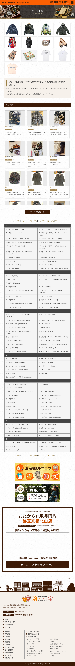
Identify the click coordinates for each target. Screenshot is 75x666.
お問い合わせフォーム (40, 564)
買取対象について (33, 634)
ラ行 (52, 221)
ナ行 (35, 221)
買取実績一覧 (39, 212)
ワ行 (56, 221)
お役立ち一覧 (9, 658)
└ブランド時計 (30, 644)
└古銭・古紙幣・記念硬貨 (34, 653)
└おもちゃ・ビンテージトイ (57, 651)
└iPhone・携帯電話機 (55, 646)
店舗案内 (7, 631)
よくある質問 (9, 650)
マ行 (43, 221)
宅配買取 (7, 642)
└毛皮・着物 (30, 648)
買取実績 (7, 634)
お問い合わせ (9, 624)
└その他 (51, 656)
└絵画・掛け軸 (53, 639)
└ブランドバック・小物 (33, 641)
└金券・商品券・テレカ (56, 644)
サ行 (26, 221)
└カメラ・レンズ (54, 641)
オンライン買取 (9, 647)
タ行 (31, 221)
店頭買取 (7, 636)
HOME (7, 619)
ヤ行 (48, 221)
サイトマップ (9, 627)
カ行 (22, 221)
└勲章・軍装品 (53, 648)
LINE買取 (8, 644)
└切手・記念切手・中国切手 (34, 651)
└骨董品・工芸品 (31, 656)
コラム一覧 (8, 655)
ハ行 (39, 221)
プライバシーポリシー (11, 622)
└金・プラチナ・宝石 (32, 639)
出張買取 (7, 639)
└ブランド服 (30, 646)
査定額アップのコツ (34, 631)
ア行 (18, 221)
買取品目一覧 (32, 636)
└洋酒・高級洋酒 (54, 653)
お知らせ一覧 (9, 652)
